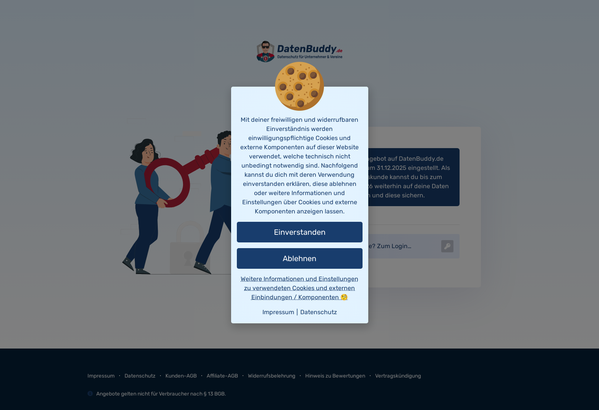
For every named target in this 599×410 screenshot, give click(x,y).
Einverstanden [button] (299, 232)
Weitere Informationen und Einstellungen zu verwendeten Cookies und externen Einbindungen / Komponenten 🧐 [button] (299, 288)
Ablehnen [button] (299, 258)
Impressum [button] (278, 312)
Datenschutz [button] (318, 312)
